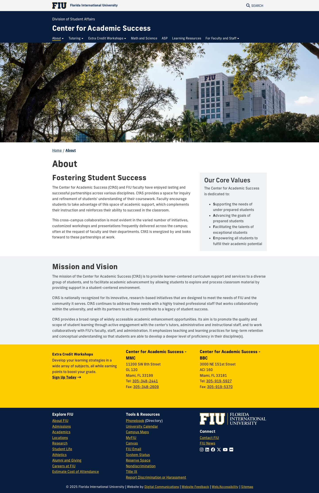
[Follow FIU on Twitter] (220, 450)
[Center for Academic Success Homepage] (101, 28)
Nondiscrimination (141, 466)
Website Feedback (195, 487)
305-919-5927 (219, 381)
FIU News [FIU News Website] (207, 443)
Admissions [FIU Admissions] (61, 426)
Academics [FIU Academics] (61, 432)
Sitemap (247, 487)
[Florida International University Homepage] (106, 5)
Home (57, 150)
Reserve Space (138, 460)
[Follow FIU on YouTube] (226, 450)
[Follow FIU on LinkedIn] (208, 450)
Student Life (62, 449)
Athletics (59, 454)
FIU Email (133, 449)
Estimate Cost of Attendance (75, 471)
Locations (60, 437)
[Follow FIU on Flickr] (232, 450)
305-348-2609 (146, 387)
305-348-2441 (145, 381)
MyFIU (131, 437)
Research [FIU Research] (59, 443)
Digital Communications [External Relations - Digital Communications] (161, 487)
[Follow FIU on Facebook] (214, 450)
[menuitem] (58, 38)
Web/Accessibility (225, 487)
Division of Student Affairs (73, 19)
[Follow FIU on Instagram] (202, 450)
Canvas (132, 443)
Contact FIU (209, 437)
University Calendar (142, 426)
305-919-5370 (220, 387)
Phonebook (135, 420)
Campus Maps (137, 432)
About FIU (60, 420)
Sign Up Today (64, 377)
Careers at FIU (63, 466)
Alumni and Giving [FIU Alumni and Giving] (66, 460)
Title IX (131, 471)
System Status (138, 454)
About (70, 150)
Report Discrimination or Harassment (156, 477)
